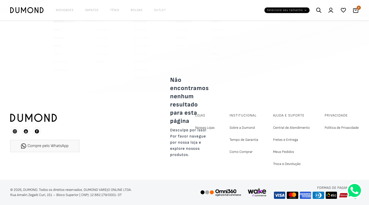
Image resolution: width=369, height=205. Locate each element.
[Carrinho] (356, 10)
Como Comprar (241, 152)
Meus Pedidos (283, 152)
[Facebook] (36, 131)
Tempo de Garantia (243, 140)
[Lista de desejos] (343, 10)
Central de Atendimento (291, 127)
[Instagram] (14, 131)
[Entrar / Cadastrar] (331, 10)
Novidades (65, 10)
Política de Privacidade (342, 127)
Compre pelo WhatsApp (44, 146)
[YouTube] (25, 131)
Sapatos (92, 10)
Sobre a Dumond (242, 127)
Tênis (114, 10)
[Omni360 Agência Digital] (220, 192)
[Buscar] (319, 10)
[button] (287, 10)
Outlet (160, 10)
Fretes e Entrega (285, 140)
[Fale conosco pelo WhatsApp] (354, 190)
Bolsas (136, 10)
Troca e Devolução (287, 164)
